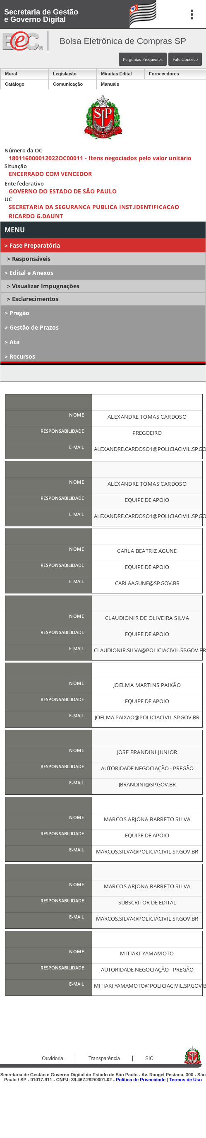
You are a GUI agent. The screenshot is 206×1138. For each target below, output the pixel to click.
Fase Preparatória (35, 245)
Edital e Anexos (31, 273)
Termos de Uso (185, 1079)
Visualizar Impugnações (45, 286)
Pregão (19, 313)
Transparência (104, 1058)
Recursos (22, 356)
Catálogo (14, 84)
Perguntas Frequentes (143, 59)
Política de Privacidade (140, 1079)
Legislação (65, 73)
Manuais (110, 84)
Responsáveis (31, 259)
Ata (14, 342)
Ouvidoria (52, 1058)
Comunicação (68, 84)
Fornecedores (164, 73)
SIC (149, 1058)
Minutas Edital (116, 73)
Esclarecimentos (35, 299)
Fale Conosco (185, 59)
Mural (11, 73)
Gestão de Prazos (34, 327)
